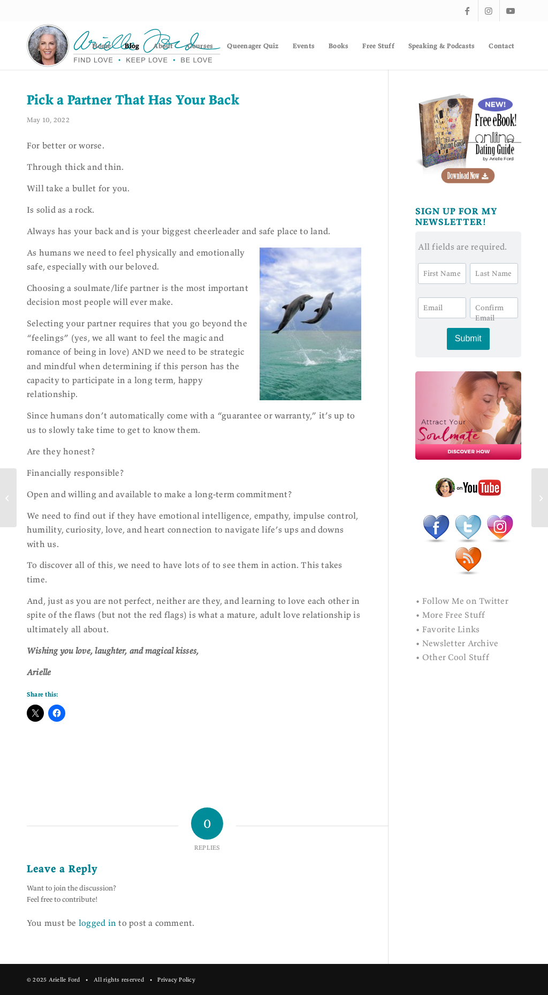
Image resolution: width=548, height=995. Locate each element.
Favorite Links (451, 629)
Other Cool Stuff (455, 657)
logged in (97, 922)
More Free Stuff (453, 614)
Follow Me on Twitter (465, 600)
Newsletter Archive (460, 643)
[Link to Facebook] (467, 10)
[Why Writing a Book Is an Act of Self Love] (8, 497)
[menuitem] (101, 45)
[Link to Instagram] (488, 10)
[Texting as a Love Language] (539, 497)
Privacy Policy (176, 979)
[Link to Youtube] (510, 10)
